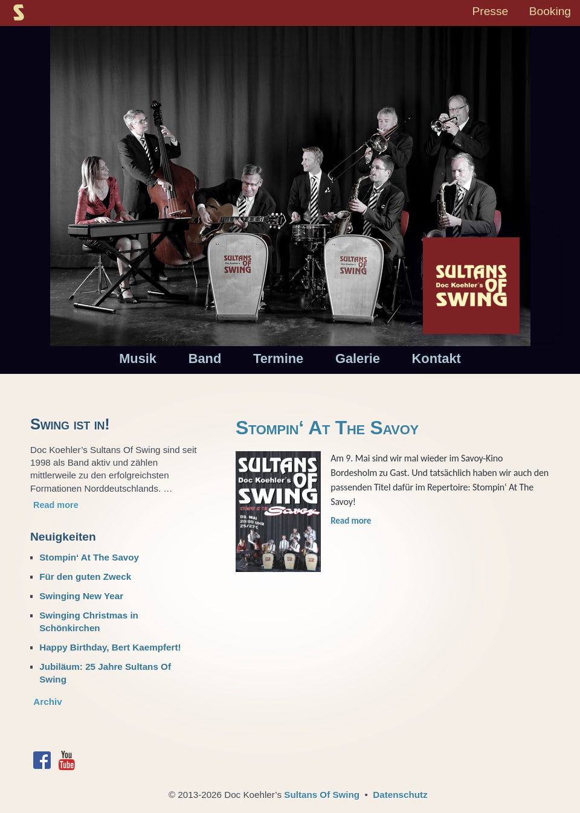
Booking (550, 11)
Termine (278, 358)
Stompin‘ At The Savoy (327, 428)
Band (205, 358)
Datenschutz (400, 794)
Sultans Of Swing (321, 794)
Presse (490, 11)
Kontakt (436, 358)
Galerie (357, 358)
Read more (350, 520)
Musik (137, 358)
